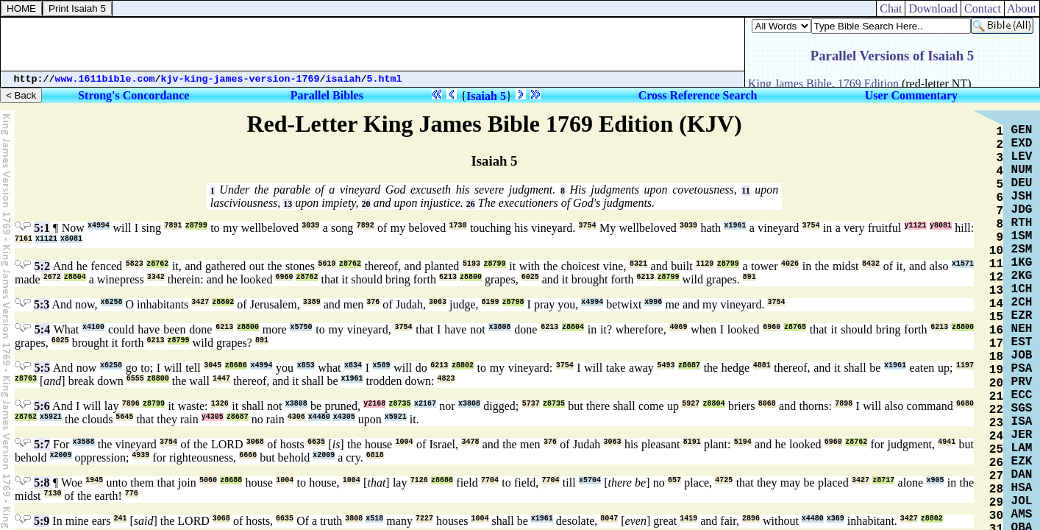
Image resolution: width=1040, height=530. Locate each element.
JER (1022, 435)
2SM (1022, 249)
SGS (1022, 408)
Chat (891, 8)
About (1022, 8)
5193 (471, 264)
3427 (200, 302)
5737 (531, 404)
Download (933, 8)
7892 (365, 226)
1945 (94, 480)
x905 (935, 480)
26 (470, 204)
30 (996, 516)
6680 (965, 404)
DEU (1022, 183)
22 (996, 410)
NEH (1022, 329)
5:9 (41, 521)
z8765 (795, 327)
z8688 (231, 480)
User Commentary (911, 95)
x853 (306, 365)
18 (996, 357)
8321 (638, 264)
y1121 (916, 226)
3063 (437, 302)
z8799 (196, 226)
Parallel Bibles (327, 95)
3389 (312, 302)
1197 (965, 365)
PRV (1022, 382)
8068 (767, 404)
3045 (212, 365)
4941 (946, 442)
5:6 (41, 406)
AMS (1022, 514)
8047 (609, 519)
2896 (751, 519)
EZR (1022, 315)
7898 (843, 404)
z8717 (883, 480)
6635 (316, 442)
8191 (692, 442)
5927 (690, 404)
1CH (1022, 289)
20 (366, 204)
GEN (1022, 130)
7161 (23, 239)
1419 (688, 519)
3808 (354, 519)
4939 (140, 455)
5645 (124, 417)
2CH (1022, 302)
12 (996, 277)
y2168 (374, 404)
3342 (156, 277)
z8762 (157, 264)
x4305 (344, 417)
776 (131, 494)
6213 (448, 277)
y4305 (213, 417)
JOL (1022, 501)
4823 (446, 379)
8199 (490, 302)
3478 (470, 442)
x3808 (499, 327)
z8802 (223, 302)
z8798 (513, 302)
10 (996, 251)
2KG (1022, 276)
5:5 (42, 367)
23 (996, 423)
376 (373, 302)
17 (996, 343)
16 (996, 330)
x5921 (51, 417)
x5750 (301, 327)
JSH (1022, 196)
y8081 (941, 226)
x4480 (319, 417)
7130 (53, 494)
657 (674, 480)
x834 (353, 365)
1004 (404, 442)
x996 (653, 302)
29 (996, 502)
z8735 (400, 404)
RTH (1022, 223)
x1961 (735, 226)
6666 (248, 455)
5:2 (42, 266)
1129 (704, 264)
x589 (382, 365)
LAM (1022, 448)
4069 (678, 327)
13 (287, 204)
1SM (1022, 236)
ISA (1022, 421)
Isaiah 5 (486, 96)
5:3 (41, 304)
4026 (790, 264)
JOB (1022, 355)
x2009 (61, 455)
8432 (871, 264)
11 (745, 191)
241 (120, 519)
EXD (1022, 143)
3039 (310, 226)
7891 (173, 226)
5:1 (41, 228)
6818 (375, 455)
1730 (458, 226)
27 (996, 476)
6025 (530, 277)
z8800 (471, 277)
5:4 (42, 329)
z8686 (236, 365)
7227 (424, 519)
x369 (835, 519)
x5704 (590, 480)
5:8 (41, 482)
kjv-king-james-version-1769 (240, 79)
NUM (1022, 170)
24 (996, 436)
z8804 (75, 277)
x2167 (425, 404)
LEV (1022, 156)
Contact (982, 8)
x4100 (93, 327)
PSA (1022, 368)
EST (1022, 342)
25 (996, 449)
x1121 (46, 239)
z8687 (689, 365)
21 (996, 396)
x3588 (84, 442)
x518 (374, 519)
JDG (1022, 209)
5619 (326, 264)
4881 (762, 365)
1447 (221, 379)
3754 (587, 226)
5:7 (41, 444)
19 (996, 370)
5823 (134, 264)
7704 (490, 480)
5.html (384, 79)
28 (996, 489)
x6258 (112, 302)
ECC (1022, 395)
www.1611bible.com (105, 79)
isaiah (343, 79)
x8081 (71, 239)
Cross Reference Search (698, 95)
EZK (1022, 461)
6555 (135, 379)
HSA (1022, 488)
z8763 (26, 379)
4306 (296, 417)
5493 (665, 365)
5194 (743, 442)
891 (749, 277)
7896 (131, 404)
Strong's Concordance (133, 95)
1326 (220, 404)
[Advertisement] (373, 44)
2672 (52, 277)
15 (996, 317)
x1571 (963, 264)
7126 (419, 480)
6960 (284, 277)
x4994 (99, 226)
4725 (724, 480)
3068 (255, 442)
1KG (1022, 262)
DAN (1022, 474)
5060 (208, 480)
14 (996, 304)
